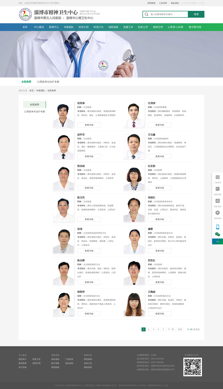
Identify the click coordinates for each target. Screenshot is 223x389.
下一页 (171, 329)
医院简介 (23, 359)
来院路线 (151, 3)
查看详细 (89, 125)
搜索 (196, 14)
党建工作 (128, 27)
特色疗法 (98, 27)
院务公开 (143, 27)
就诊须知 (175, 3)
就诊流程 (69, 363)
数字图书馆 (195, 27)
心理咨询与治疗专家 (48, 81)
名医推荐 (26, 81)
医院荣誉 (23, 363)
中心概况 (39, 27)
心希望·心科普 (175, 27)
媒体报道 (88, 367)
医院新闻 (88, 359)
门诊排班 (163, 3)
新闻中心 (54, 27)
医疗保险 (55, 363)
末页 (180, 329)
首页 (25, 27)
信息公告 (88, 363)
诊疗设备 (23, 367)
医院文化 (37, 359)
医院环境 (37, 363)
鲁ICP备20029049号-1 (128, 385)
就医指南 (113, 27)
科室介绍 (84, 27)
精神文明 (158, 27)
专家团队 (69, 27)
